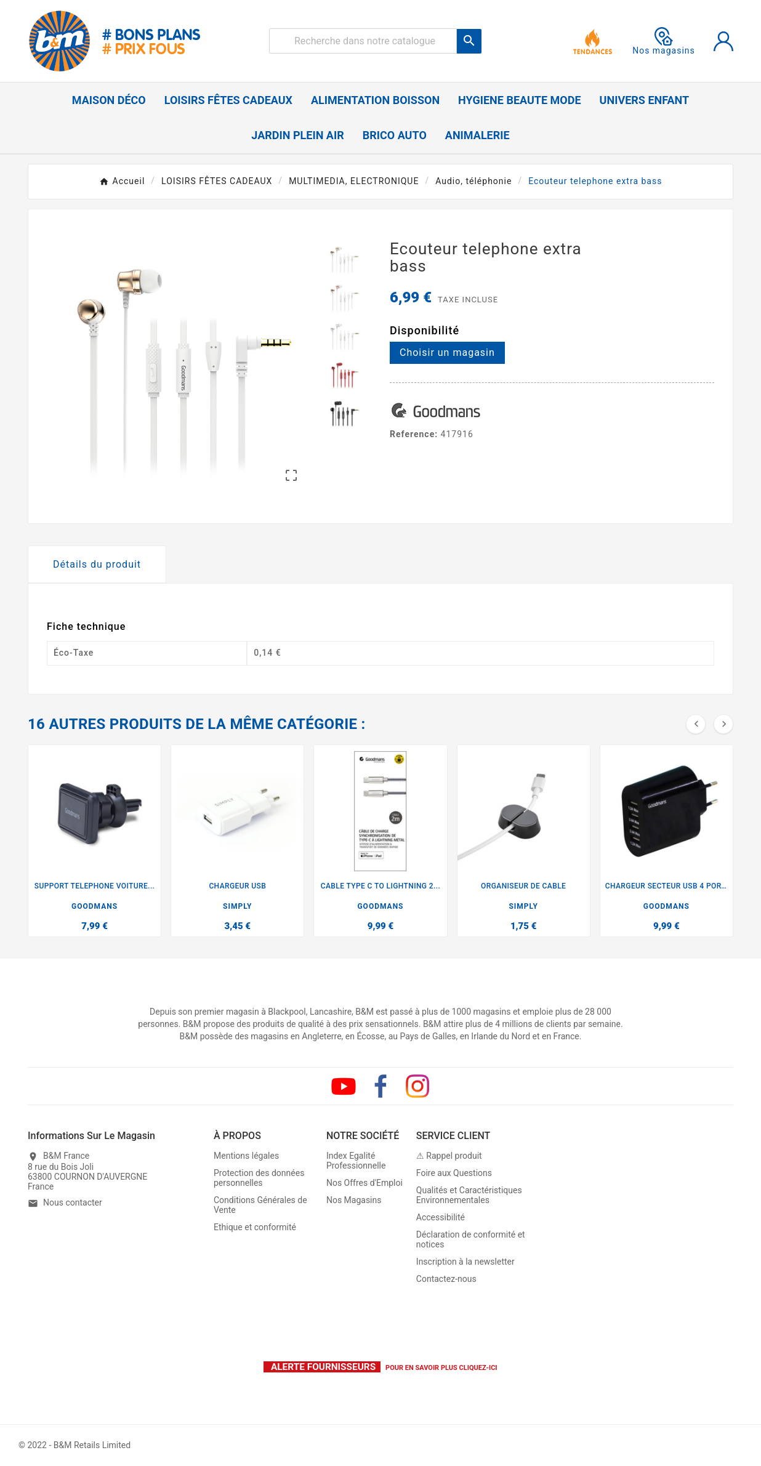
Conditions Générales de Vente (260, 1205)
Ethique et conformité (255, 1228)
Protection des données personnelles (259, 1178)
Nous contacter (72, 1203)
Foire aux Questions (454, 1173)
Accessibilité (440, 1218)
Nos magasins (663, 41)
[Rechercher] (363, 41)
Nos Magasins (354, 1201)
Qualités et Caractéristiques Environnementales (469, 1196)
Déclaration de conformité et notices (470, 1240)
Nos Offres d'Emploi (364, 1183)
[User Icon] (723, 41)
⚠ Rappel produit (449, 1156)
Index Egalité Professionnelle (356, 1161)
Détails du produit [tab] (97, 564)
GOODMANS (94, 906)
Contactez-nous (446, 1279)
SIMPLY (237, 906)
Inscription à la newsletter (465, 1262)
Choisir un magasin (447, 352)
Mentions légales (246, 1156)
